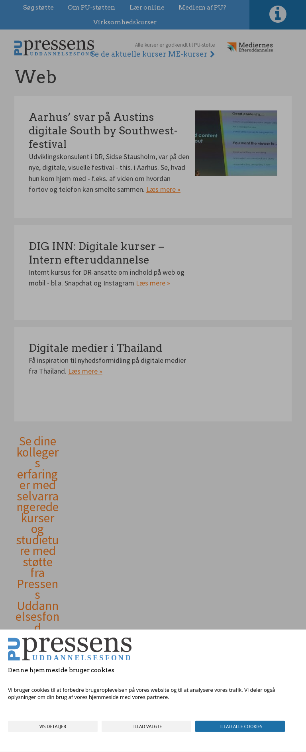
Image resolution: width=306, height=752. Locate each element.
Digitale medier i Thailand (95, 347)
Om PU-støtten (91, 7)
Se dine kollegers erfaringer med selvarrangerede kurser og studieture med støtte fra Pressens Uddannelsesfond (37, 534)
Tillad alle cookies (240, 726)
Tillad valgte (146, 726)
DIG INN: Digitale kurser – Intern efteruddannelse (96, 253)
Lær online (147, 7)
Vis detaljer (52, 726)
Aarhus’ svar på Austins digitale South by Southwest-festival (103, 130)
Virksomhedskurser (125, 22)
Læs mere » (163, 189)
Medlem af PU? (202, 7)
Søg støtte (38, 7)
